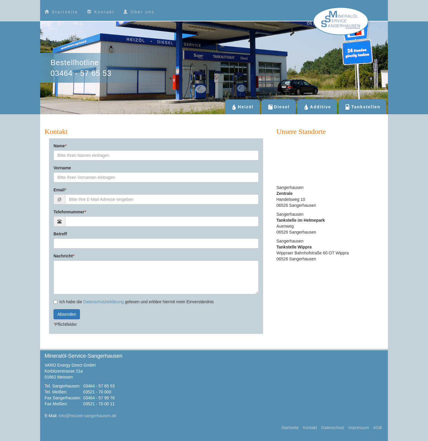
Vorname (62, 167)
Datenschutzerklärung (103, 301)
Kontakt (100, 12)
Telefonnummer (70, 211)
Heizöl (242, 107)
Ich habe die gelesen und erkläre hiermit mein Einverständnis (134, 301)
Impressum (358, 427)
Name (60, 145)
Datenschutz (332, 427)
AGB (377, 427)
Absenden (66, 314)
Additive (317, 107)
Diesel (278, 107)
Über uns (139, 12)
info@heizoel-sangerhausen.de (87, 415)
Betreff (60, 234)
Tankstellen (362, 107)
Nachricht (64, 256)
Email (60, 189)
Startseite (61, 12)
